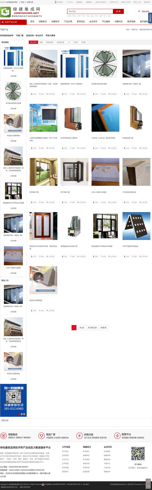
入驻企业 (107, 467)
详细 (33, 94)
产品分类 (68, 21)
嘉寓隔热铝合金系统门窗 (69, 246)
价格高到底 (60, 42)
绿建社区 (119, 21)
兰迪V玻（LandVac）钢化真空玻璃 (103, 138)
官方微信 (138, 464)
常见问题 (65, 467)
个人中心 (70, 2)
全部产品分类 (9, 22)
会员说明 (65, 455)
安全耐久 (86, 451)
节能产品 (134, 29)
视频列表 (89, 2)
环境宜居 (86, 467)
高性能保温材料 (6, 35)
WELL (74, 16)
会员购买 (107, 451)
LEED (69, 16)
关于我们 (65, 451)
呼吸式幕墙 (50, 35)
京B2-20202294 (25, 487)
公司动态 (65, 463)
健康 (100, 16)
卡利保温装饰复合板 (129, 192)
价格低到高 (49, 42)
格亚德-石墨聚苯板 (36, 300)
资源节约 (86, 463)
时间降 (83, 42)
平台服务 (106, 21)
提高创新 (86, 472)
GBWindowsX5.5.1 (121, 484)
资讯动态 (81, 21)
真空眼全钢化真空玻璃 (99, 84)
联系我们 (65, 472)
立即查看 (50, 94)
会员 (92, 16)
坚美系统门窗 (34, 192)
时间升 (76, 42)
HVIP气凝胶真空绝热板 (130, 246)
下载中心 (107, 463)
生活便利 (86, 459)
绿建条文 (43, 21)
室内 (109, 16)
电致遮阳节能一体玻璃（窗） (132, 84)
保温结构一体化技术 (34, 35)
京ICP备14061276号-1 (74, 484)
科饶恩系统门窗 (128, 138)
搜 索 (118, 11)
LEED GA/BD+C (100, 2)
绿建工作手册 (125, 2)
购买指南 (131, 21)
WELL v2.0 (137, 2)
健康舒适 (86, 455)
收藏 (41, 94)
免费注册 (30, 2)
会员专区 (93, 21)
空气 (105, 16)
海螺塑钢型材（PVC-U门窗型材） (72, 84)
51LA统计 (86, 484)
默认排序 (33, 42)
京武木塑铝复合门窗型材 (69, 138)
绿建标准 (79, 2)
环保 (96, 16)
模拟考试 (147, 2)
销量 (41, 42)
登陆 (22, 2)
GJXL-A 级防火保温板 (99, 192)
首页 (32, 21)
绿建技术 (55, 21)
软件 (79, 16)
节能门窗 (20, 35)
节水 (83, 16)
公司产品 (65, 459)
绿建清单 (107, 455)
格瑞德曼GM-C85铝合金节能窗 (102, 246)
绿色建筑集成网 (11, 2)
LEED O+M (114, 2)
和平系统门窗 (65, 192)
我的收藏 (143, 11)
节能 (87, 16)
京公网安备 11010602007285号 (54, 484)
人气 (68, 42)
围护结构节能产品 (146, 29)
